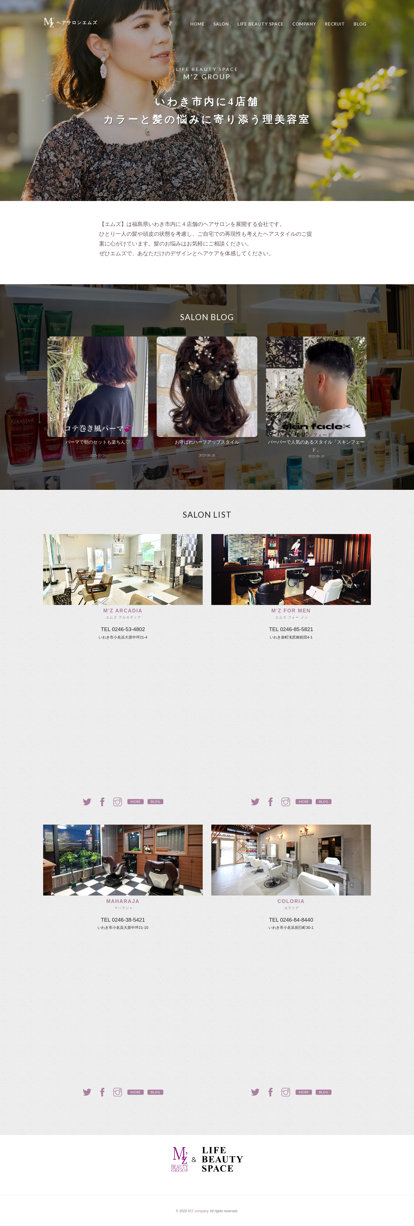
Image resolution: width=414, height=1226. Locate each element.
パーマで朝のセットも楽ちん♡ (98, 442)
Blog (360, 23)
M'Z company (198, 1211)
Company (304, 23)
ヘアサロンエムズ (77, 22)
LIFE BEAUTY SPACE (260, 23)
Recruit (335, 23)
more (136, 801)
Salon (221, 23)
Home (197, 23)
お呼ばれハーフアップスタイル (207, 442)
